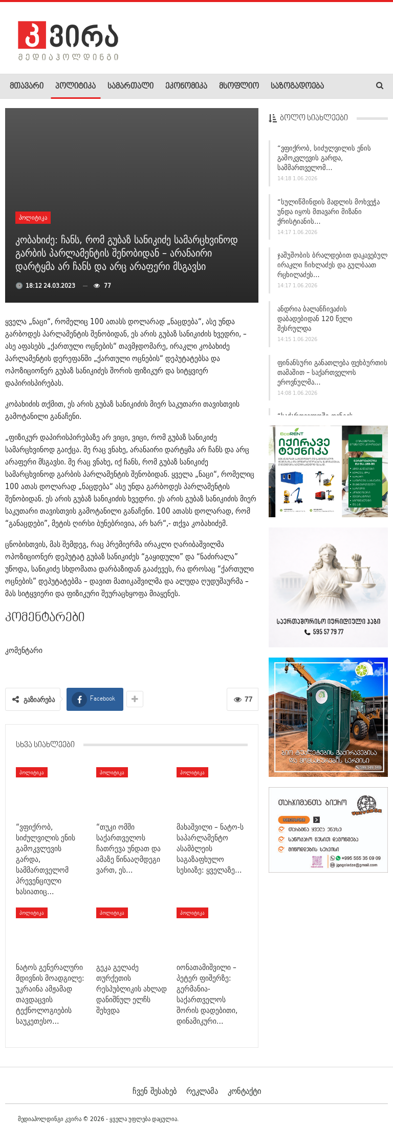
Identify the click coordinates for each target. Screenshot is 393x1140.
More (344, 86)
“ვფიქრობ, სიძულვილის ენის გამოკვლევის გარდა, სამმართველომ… (324, 157)
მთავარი (26, 86)
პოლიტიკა (75, 86)
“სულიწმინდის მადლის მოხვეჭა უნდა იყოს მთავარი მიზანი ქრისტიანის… (328, 211)
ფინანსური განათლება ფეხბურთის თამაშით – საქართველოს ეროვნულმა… (332, 372)
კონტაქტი (244, 1090)
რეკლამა (202, 1090)
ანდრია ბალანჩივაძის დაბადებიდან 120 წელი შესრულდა (315, 318)
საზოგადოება (297, 86)
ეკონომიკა (186, 86)
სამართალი (130, 86)
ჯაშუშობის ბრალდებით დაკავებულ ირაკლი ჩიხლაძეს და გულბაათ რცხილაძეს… (332, 264)
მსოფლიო (239, 86)
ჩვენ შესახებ (155, 1090)
